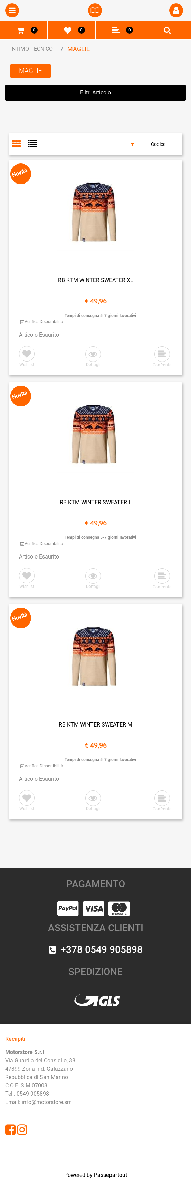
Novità (19, 172)
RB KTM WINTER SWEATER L (96, 502)
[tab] (20, 144)
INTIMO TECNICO (31, 49)
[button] (176, 10)
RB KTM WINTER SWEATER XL (95, 280)
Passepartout (110, 1175)
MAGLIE (78, 49)
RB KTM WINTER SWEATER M (95, 724)
